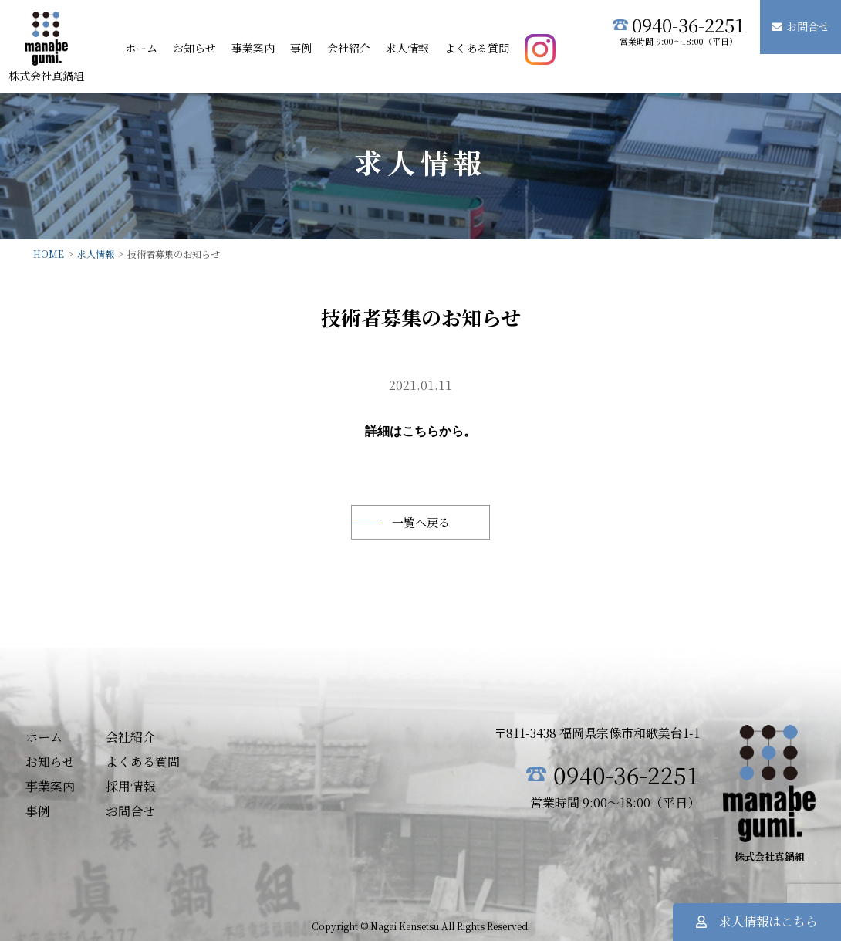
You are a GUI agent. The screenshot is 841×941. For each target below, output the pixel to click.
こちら (420, 430)
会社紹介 (348, 48)
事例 (301, 48)
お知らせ (194, 48)
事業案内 (253, 48)
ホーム (141, 48)
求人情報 (407, 48)
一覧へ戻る (421, 521)
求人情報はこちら (757, 921)
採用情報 (130, 785)
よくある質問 (476, 48)
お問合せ (800, 26)
